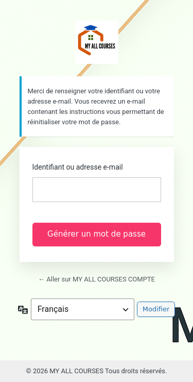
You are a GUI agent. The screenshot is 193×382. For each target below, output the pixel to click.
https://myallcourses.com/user (96, 42)
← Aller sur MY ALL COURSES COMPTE (96, 279)
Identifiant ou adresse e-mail (77, 167)
